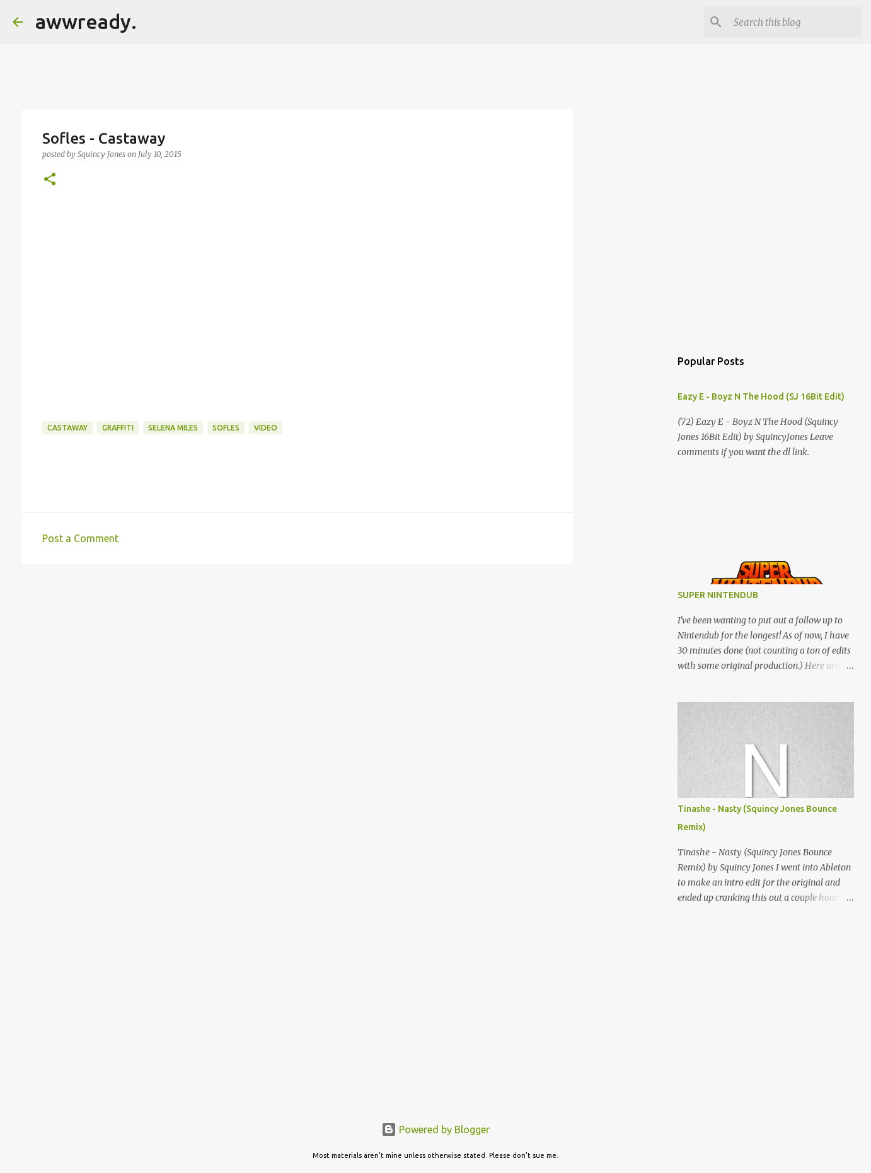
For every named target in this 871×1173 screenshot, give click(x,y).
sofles (225, 428)
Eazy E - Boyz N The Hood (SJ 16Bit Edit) (761, 396)
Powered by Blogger (435, 1129)
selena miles (173, 428)
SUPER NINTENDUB (718, 595)
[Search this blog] (795, 22)
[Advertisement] (297, 671)
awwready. (86, 21)
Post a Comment (80, 538)
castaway (67, 428)
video (265, 428)
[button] (49, 179)
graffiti (118, 428)
